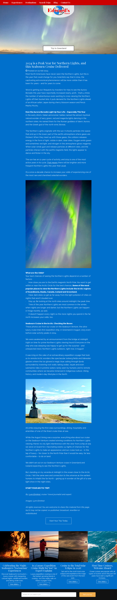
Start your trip (87, 594)
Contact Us (65, 2)
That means (52, 162)
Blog (56, 2)
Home (5, 2)
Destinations (30, 2)
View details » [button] (14, 584)
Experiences (17, 2)
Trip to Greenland (58, 48)
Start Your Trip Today (58, 521)
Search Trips (44, 2)
